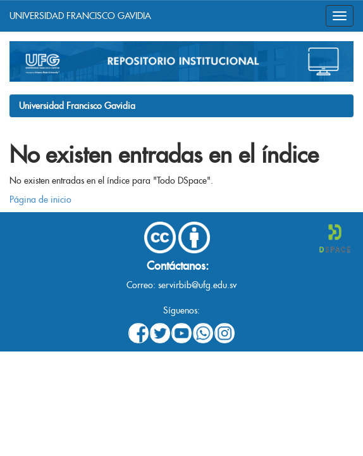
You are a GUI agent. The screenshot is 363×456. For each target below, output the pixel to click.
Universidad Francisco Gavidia (77, 105)
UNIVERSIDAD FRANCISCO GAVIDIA (80, 16)
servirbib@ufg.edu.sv (197, 285)
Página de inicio (40, 199)
